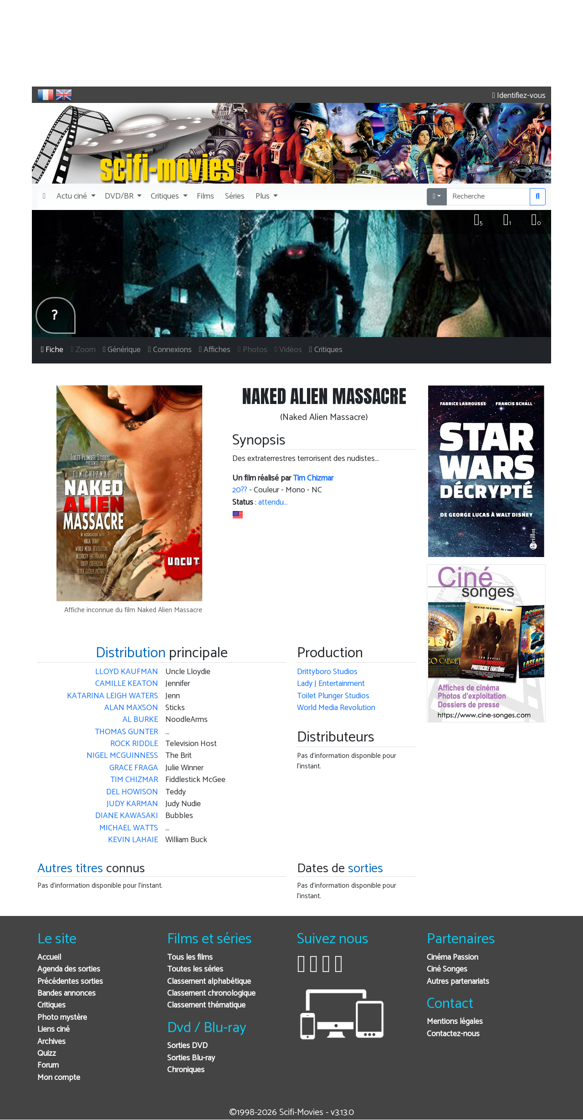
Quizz (46, 1053)
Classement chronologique (211, 993)
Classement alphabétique (209, 981)
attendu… (273, 502)
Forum (48, 1065)
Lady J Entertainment (331, 683)
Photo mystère (62, 1017)
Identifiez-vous (519, 95)
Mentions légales (455, 1021)
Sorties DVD (187, 1046)
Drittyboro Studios (327, 672)
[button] (75, 196)
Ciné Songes (447, 969)
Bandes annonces (66, 993)
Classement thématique (206, 1005)
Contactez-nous (453, 1034)
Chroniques (186, 1070)
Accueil (49, 957)
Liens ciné (53, 1029)
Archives (51, 1041)
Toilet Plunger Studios (333, 696)
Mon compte (58, 1077)
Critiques (51, 1005)
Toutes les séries (195, 969)
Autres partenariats (458, 981)
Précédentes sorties (70, 981)
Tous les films (190, 957)
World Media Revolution (336, 708)
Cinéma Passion (452, 957)
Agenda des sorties (68, 969)
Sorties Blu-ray (191, 1058)
